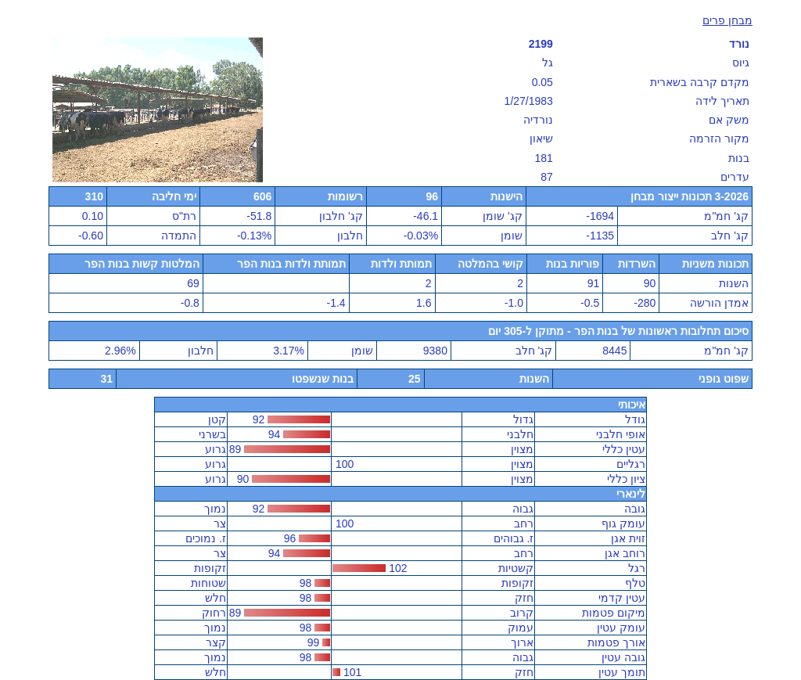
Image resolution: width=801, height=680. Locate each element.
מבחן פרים (727, 20)
